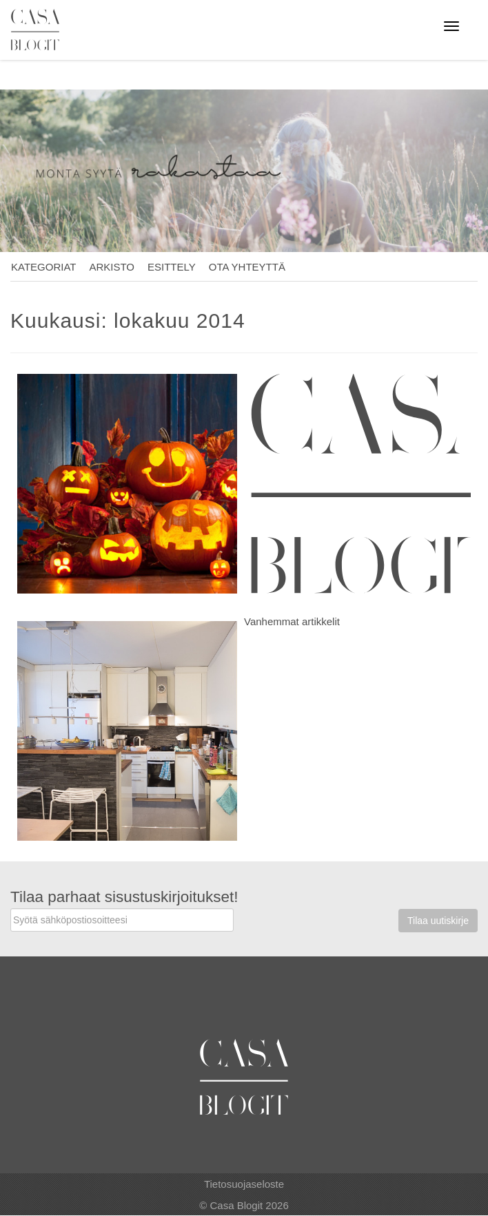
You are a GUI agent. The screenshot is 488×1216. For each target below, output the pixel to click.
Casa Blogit (38, 29)
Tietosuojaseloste (244, 1184)
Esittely (172, 267)
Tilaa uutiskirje (438, 920)
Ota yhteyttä (247, 267)
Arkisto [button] (111, 267)
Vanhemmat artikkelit (292, 621)
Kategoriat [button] (43, 267)
